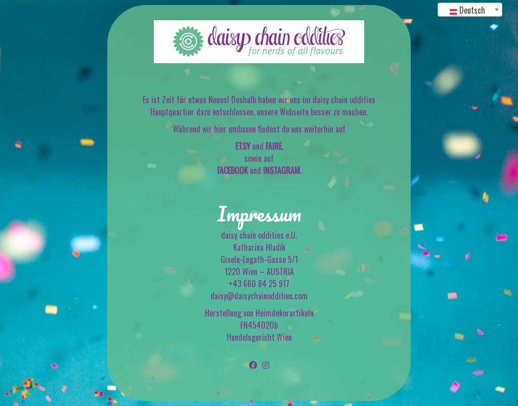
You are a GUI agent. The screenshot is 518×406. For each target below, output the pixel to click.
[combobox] (470, 10)
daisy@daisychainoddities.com (259, 296)
